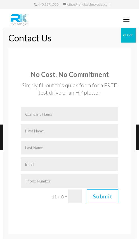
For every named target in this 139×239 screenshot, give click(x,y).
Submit (102, 196)
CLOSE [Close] (128, 35)
